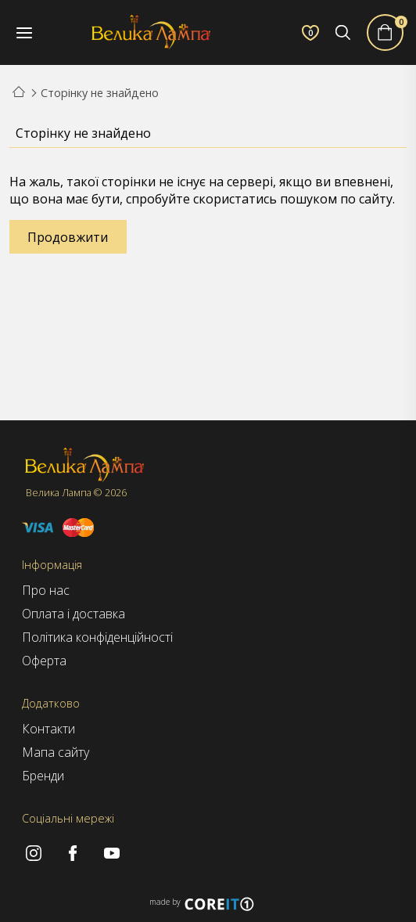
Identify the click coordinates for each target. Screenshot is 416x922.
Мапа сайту (55, 752)
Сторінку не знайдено (100, 92)
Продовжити (67, 237)
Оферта (44, 660)
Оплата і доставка (73, 613)
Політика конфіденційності (97, 637)
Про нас (46, 590)
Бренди (43, 775)
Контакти (48, 728)
